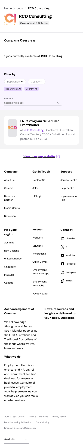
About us (9, 180)
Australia (9, 242)
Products (37, 237)
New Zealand (11, 250)
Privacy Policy (59, 416)
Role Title (8, 98)
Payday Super (40, 293)
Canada (8, 282)
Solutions (37, 245)
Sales (35, 188)
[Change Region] (16, 440)
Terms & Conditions (38, 416)
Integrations (39, 253)
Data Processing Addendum (18, 422)
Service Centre (68, 180)
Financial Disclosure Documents (20, 428)
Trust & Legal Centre (14, 416)
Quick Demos (40, 261)
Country (36, 81)
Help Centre (67, 188)
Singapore (10, 266)
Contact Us (38, 180)
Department (15, 81)
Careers (8, 188)
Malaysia (9, 274)
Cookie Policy (42, 422)
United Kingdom (13, 258)
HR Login (37, 196)
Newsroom (10, 216)
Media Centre (12, 207)
